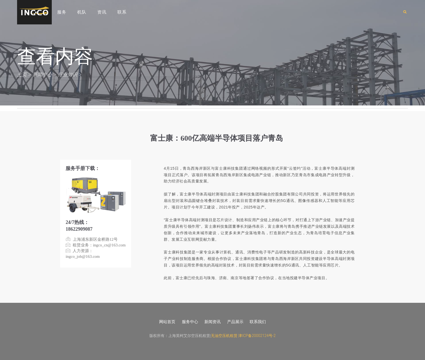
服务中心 (190, 322)
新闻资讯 (212, 322)
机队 (81, 12)
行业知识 (67, 74)
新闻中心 (42, 74)
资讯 (102, 12)
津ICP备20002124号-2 (256, 335)
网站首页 (167, 322)
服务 (61, 12)
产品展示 (235, 322)
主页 (22, 74)
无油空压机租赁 (224, 335)
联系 (122, 12)
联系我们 (258, 322)
